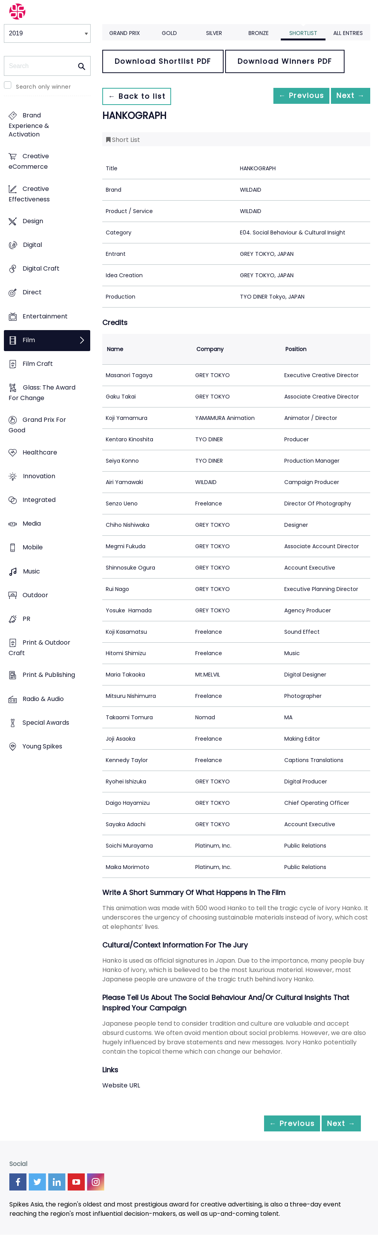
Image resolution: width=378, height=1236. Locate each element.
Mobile (33, 547)
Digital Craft (41, 268)
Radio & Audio (43, 698)
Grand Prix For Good (37, 425)
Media (32, 523)
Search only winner (43, 87)
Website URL (121, 1085)
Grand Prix (124, 33)
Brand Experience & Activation (29, 125)
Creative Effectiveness (29, 194)
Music (31, 571)
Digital (32, 244)
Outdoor (35, 595)
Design (33, 221)
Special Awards (46, 722)
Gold (169, 33)
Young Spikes (42, 746)
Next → (346, 96)
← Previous (289, 96)
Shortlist (303, 33)
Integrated (39, 499)
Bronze (258, 33)
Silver (214, 33)
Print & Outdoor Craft (39, 648)
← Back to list (140, 96)
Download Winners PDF (285, 61)
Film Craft (38, 363)
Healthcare (40, 452)
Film (29, 340)
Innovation (39, 476)
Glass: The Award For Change (42, 393)
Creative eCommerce (29, 161)
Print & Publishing (49, 675)
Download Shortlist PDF (163, 61)
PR (26, 618)
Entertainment (45, 316)
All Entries (348, 33)
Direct (32, 292)
